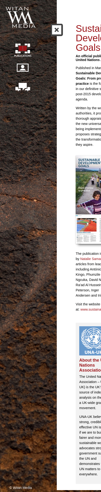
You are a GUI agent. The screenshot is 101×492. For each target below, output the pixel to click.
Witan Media (21, 16)
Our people (22, 70)
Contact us (22, 88)
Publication (22, 51)
